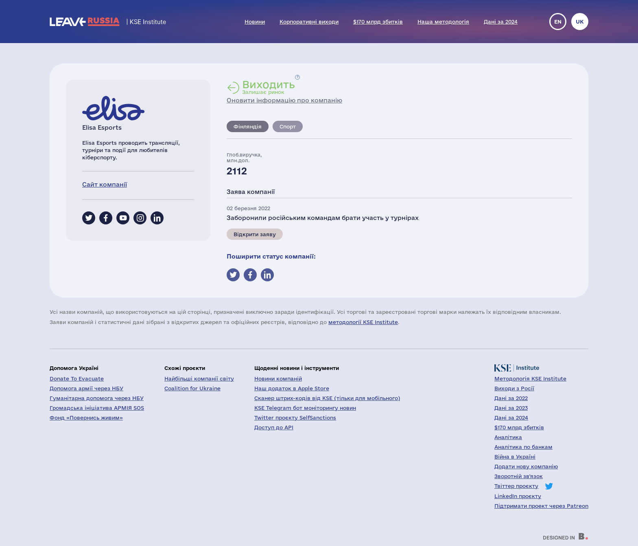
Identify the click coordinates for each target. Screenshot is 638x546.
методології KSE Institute (363, 322)
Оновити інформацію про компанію (284, 100)
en (558, 21)
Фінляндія (248, 126)
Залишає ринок (268, 87)
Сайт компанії (104, 184)
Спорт (288, 126)
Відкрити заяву (255, 234)
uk (580, 21)
